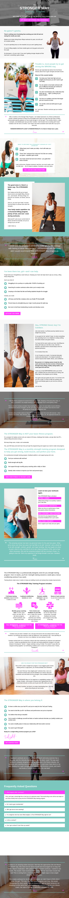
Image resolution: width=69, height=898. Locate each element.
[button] (34, 792)
